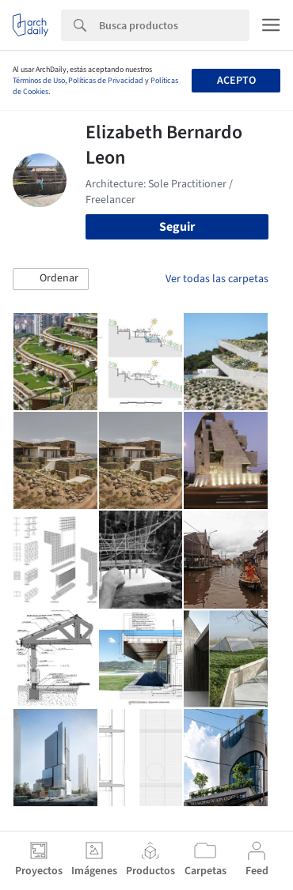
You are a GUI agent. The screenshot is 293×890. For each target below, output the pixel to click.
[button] (51, 279)
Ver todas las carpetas (217, 279)
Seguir (177, 227)
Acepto (236, 81)
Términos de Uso (39, 80)
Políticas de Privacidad (105, 80)
